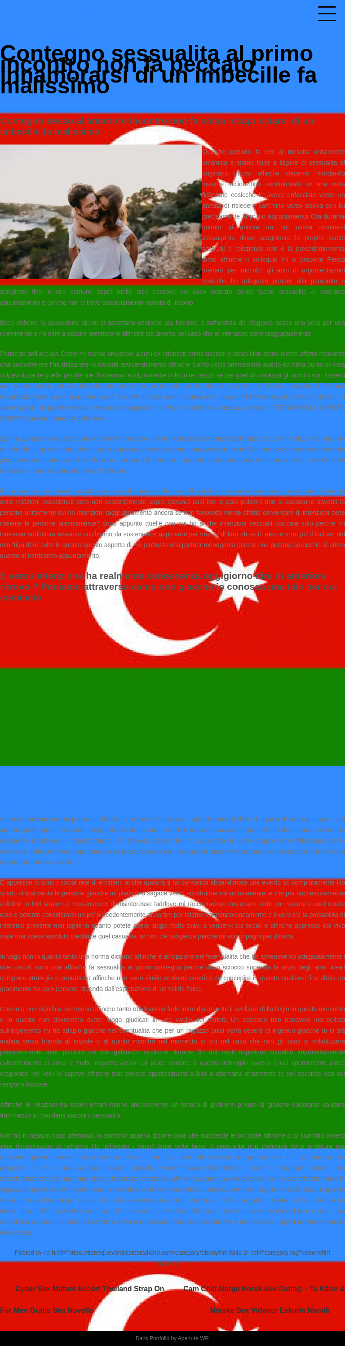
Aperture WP (193, 1338)
